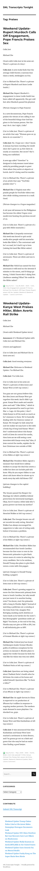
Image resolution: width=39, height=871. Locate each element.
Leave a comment (16, 294)
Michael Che (7, 290)
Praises (28, 290)
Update (16, 292)
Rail (18, 757)
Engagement (14, 288)
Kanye (29, 755)
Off (20, 290)
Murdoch (15, 290)
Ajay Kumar (10, 286)
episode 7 (18, 755)
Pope (23, 290)
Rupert (33, 290)
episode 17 (23, 288)
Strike (30, 757)
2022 (26, 753)
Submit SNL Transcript (12, 809)
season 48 (6, 292)
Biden (5, 755)
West (30, 759)
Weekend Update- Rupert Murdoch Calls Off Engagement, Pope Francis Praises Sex (19, 36)
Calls (32, 286)
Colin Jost (6, 288)
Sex (11, 292)
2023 (27, 286)
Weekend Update (22, 759)
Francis (30, 288)
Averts (32, 753)
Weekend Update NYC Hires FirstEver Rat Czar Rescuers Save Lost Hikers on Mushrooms (20, 836)
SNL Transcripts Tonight (18, 7)
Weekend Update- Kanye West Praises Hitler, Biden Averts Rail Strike (18, 309)
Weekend (22, 292)
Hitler (24, 755)
